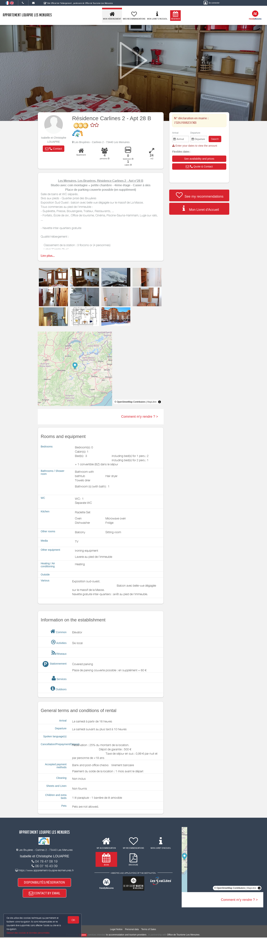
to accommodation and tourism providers (126, 936)
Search (215, 138)
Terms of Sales (148, 930)
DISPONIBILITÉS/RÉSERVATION (44, 883)
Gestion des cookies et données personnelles (28, 932)
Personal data (132, 930)
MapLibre (152, 402)
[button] (53, 148)
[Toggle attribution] (159, 402)
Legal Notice (116, 930)
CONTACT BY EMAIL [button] (44, 894)
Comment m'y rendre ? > (139, 416)
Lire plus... (48, 255)
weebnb (83, 936)
